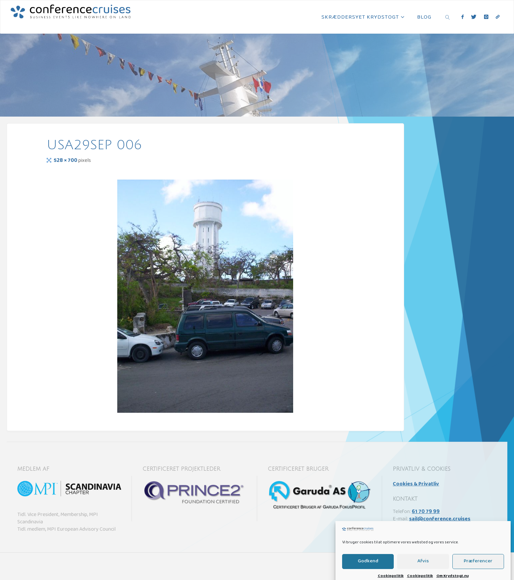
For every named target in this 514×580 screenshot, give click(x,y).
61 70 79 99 (426, 512)
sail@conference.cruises (439, 519)
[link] (447, 17)
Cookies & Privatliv (416, 484)
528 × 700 (66, 161)
